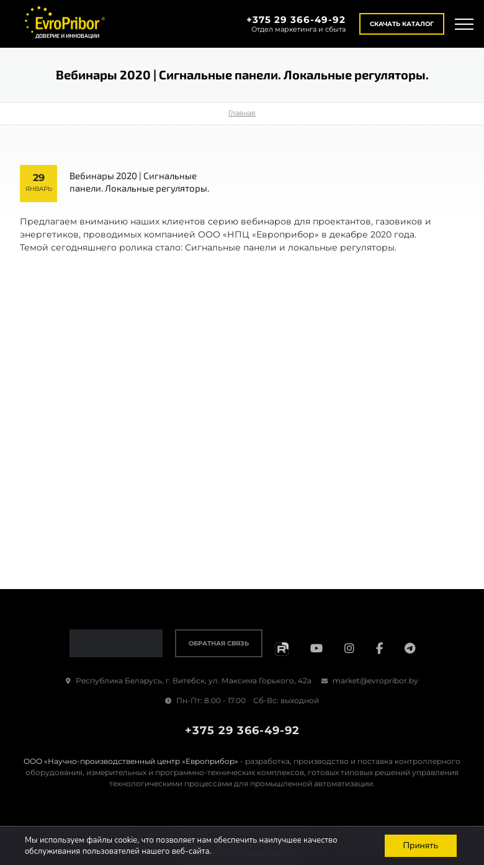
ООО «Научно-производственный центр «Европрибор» (131, 761)
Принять (420, 845)
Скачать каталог (402, 24)
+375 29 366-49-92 (296, 19)
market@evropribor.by (369, 680)
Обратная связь (219, 643)
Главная (242, 113)
